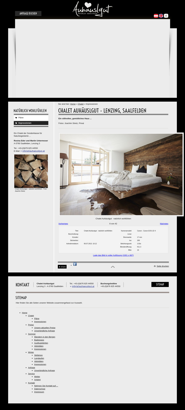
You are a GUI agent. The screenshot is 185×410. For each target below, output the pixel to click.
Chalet (81, 104)
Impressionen (24, 123)
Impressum (39, 392)
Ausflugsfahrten (41, 343)
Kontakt (31, 383)
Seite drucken (163, 266)
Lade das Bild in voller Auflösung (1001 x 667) (113, 255)
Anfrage (31, 367)
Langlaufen (39, 358)
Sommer (32, 334)
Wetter (37, 376)
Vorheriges (63, 223)
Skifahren (38, 355)
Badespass (39, 340)
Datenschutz (39, 389)
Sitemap (160, 284)
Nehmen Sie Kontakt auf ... (46, 386)
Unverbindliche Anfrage (44, 331)
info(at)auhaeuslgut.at (33, 151)
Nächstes (164, 223)
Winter (31, 352)
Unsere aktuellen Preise (44, 328)
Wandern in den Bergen (44, 337)
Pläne (20, 117)
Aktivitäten (38, 346)
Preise (31, 325)
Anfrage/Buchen (28, 13)
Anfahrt (37, 380)
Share (62, 267)
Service (31, 374)
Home (73, 104)
